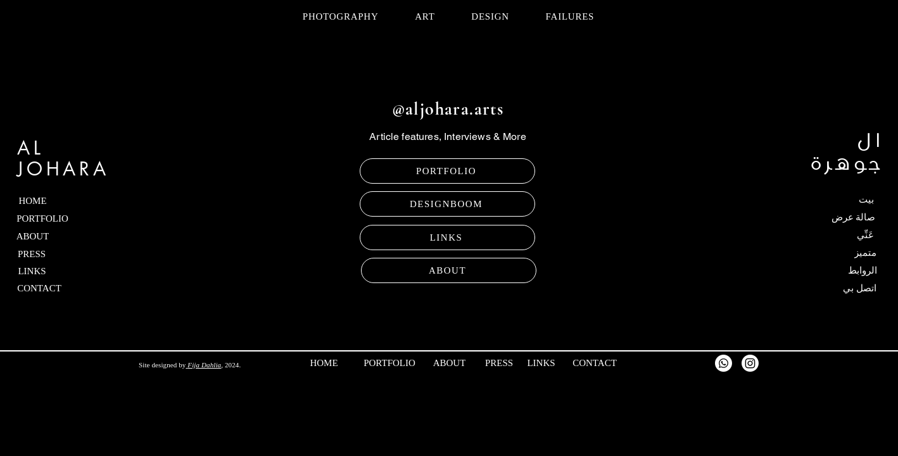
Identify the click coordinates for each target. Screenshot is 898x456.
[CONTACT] (61, 288)
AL (30, 148)
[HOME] (58, 200)
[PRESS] (60, 254)
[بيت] (840, 199)
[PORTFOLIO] (447, 171)
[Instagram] (750, 363)
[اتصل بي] (840, 288)
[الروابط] (837, 270)
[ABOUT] (448, 270)
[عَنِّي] (840, 235)
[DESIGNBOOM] (447, 204)
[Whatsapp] (723, 363)
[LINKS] (447, 237)
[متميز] (840, 252)
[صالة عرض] (834, 217)
